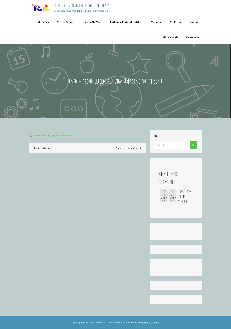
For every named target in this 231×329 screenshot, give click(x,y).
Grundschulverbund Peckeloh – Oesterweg (81, 5)
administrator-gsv (41, 135)
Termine (156, 22)
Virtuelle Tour (93, 22)
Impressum (192, 36)
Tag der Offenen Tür (127, 148)
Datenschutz (170, 36)
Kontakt (194, 22)
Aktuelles (43, 22)
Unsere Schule (65, 22)
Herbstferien (43, 148)
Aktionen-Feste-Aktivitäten (126, 22)
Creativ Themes (151, 322)
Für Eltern (175, 22)
